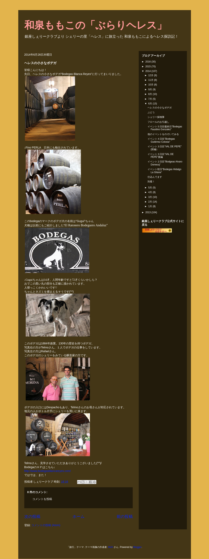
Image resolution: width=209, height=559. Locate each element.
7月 (150, 99)
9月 (150, 89)
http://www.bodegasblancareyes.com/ (47, 471)
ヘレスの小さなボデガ (160, 107)
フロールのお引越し (158, 122)
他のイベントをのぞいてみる (163, 134)
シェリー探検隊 (156, 117)
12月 (151, 75)
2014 (148, 71)
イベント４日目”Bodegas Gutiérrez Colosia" (161, 140)
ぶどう (151, 112)
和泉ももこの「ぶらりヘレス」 (95, 25)
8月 (150, 94)
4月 (150, 192)
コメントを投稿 (42, 499)
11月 (151, 80)
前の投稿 (125, 516)
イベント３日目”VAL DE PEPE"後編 (160, 155)
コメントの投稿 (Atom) (45, 525)
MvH (110, 547)
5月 (150, 187)
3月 (150, 197)
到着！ (151, 181)
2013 (148, 212)
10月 (151, 84)
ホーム (78, 516)
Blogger (137, 547)
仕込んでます (155, 177)
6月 (150, 103)
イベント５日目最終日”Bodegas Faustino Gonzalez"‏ (165, 128)
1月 (150, 206)
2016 (148, 61)
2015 (148, 66)
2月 (150, 201)
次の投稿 (32, 516)
